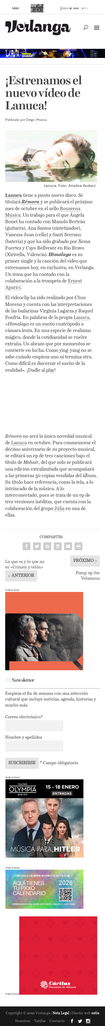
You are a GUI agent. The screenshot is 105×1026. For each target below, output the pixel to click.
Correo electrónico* (24, 717)
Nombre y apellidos (23, 738)
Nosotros (22, 1021)
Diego (30, 120)
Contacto (57, 1021)
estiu (95, 1013)
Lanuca (81, 317)
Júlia (59, 508)
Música (41, 120)
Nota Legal (61, 1013)
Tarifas (39, 1021)
